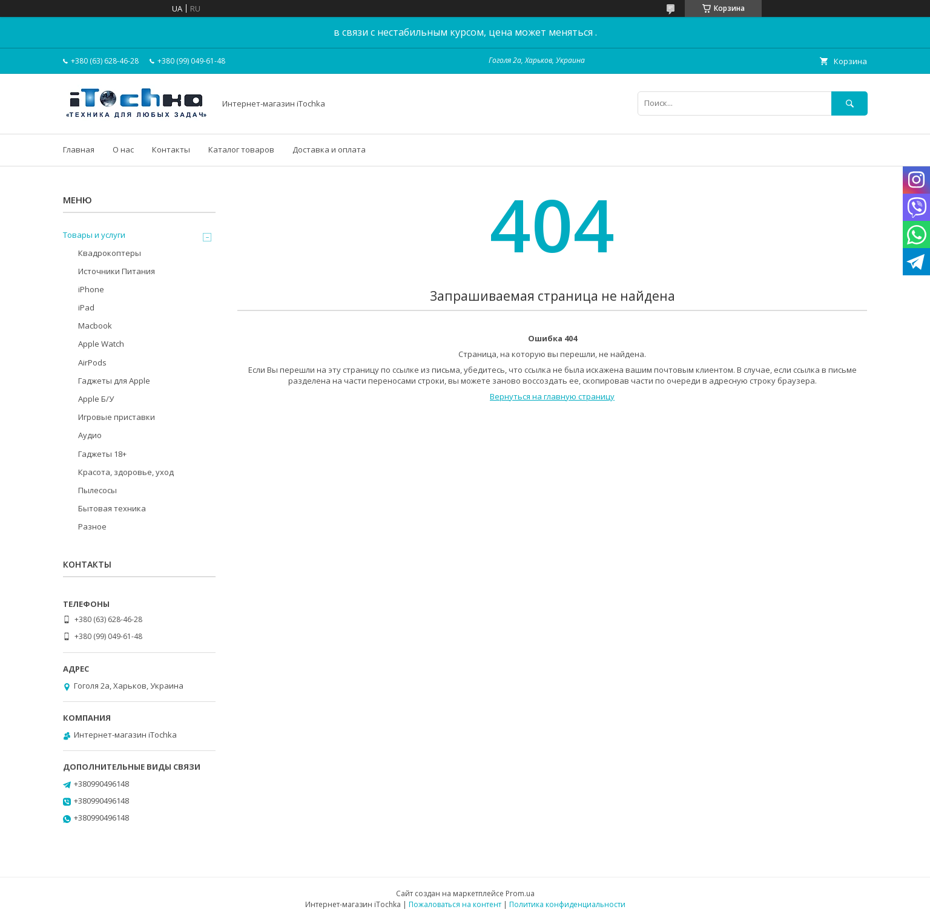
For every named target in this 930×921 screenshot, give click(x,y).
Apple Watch (101, 343)
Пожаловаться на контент (455, 904)
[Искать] (849, 103)
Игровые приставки (116, 416)
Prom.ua (520, 893)
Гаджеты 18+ (102, 453)
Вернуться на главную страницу (552, 396)
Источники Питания (116, 271)
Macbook (95, 325)
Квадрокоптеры (109, 252)
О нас (123, 149)
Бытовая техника (112, 508)
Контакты (171, 149)
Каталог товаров (241, 149)
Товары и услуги (94, 234)
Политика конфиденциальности (567, 904)
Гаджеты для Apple (114, 380)
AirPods (92, 362)
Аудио (90, 435)
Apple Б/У (96, 398)
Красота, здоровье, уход (126, 472)
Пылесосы (97, 490)
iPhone (91, 289)
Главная (78, 149)
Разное (92, 526)
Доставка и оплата (329, 149)
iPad (86, 307)
